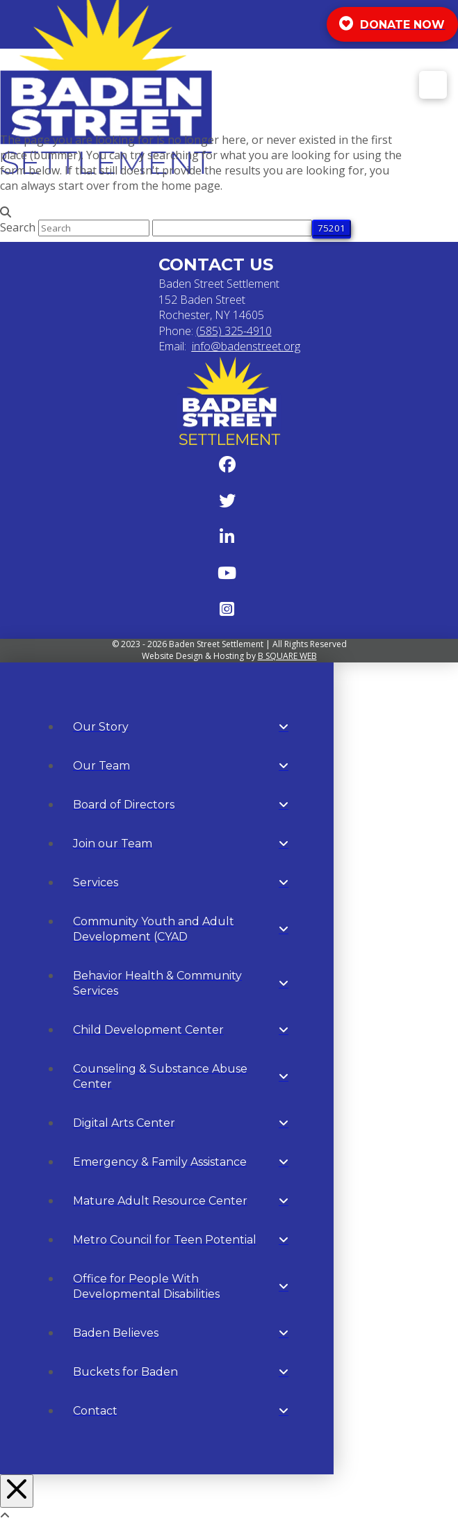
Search (17, 227)
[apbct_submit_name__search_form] (331, 228)
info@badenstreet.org (246, 346)
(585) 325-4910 (234, 331)
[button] (433, 85)
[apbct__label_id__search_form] (232, 228)
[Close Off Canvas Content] (16, 1491)
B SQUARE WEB (287, 656)
